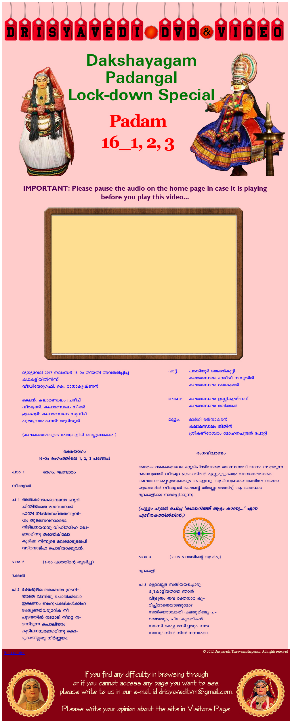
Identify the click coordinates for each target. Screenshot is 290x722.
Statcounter (14, 652)
